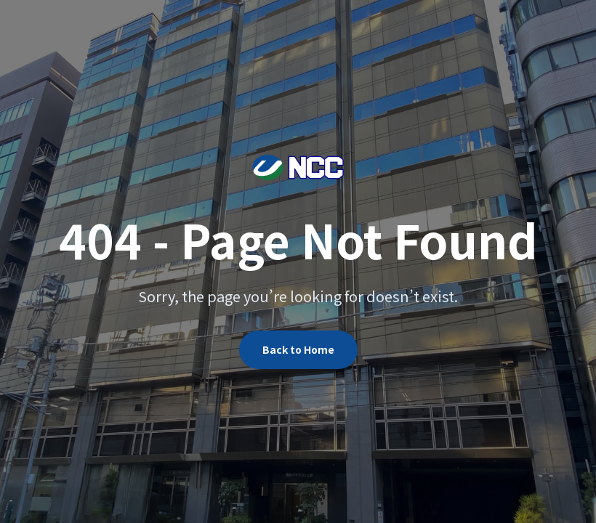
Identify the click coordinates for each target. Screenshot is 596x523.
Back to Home (298, 349)
